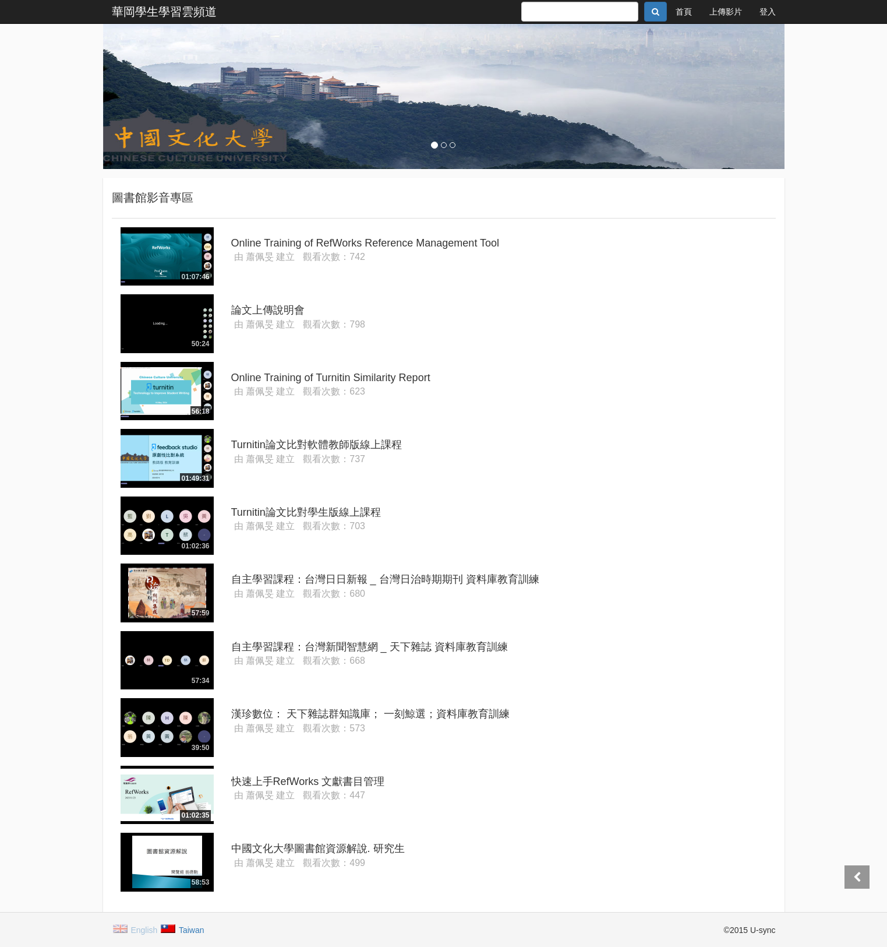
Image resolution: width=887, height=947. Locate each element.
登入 (767, 11)
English (136, 929)
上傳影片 (725, 11)
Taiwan (183, 929)
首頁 (684, 11)
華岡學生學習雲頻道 (164, 11)
